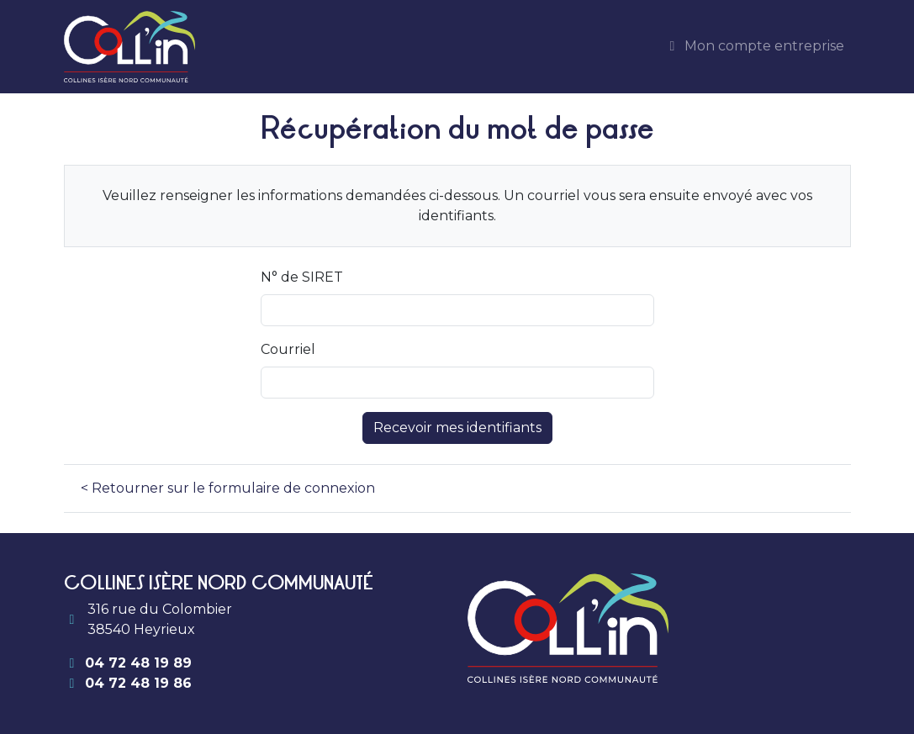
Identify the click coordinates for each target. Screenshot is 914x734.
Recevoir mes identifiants (457, 428)
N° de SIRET (302, 277)
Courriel (288, 349)
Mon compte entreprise (754, 46)
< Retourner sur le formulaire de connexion (228, 488)
